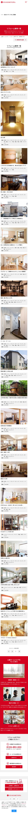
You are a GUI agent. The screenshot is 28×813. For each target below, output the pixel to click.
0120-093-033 (14, 747)
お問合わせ (16, 757)
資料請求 (17, 766)
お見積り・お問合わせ (15, 785)
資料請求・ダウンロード (15, 789)
